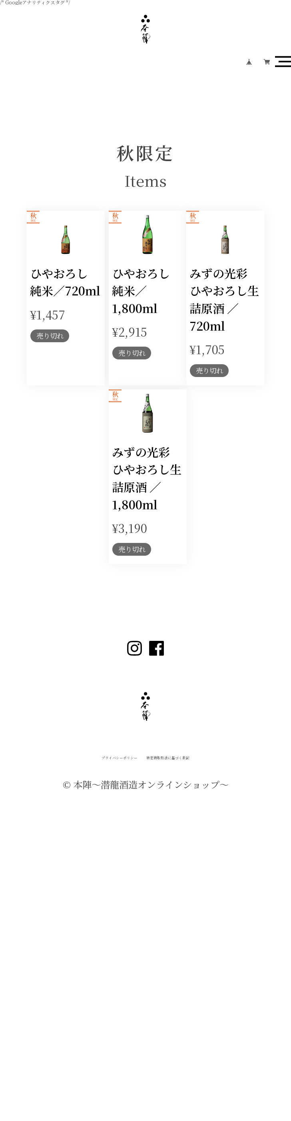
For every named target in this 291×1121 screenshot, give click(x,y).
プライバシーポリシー (78, 1005)
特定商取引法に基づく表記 (203, 1005)
